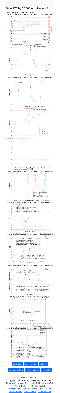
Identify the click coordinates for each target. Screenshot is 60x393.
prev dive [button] (17, 364)
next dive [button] (47, 370)
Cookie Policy (30, 391)
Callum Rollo (33, 377)
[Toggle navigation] (9, 3)
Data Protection (44, 391)
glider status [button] (30, 364)
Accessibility (14, 388)
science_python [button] (16, 370)
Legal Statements (29, 388)
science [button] (43, 364)
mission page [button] (33, 370)
